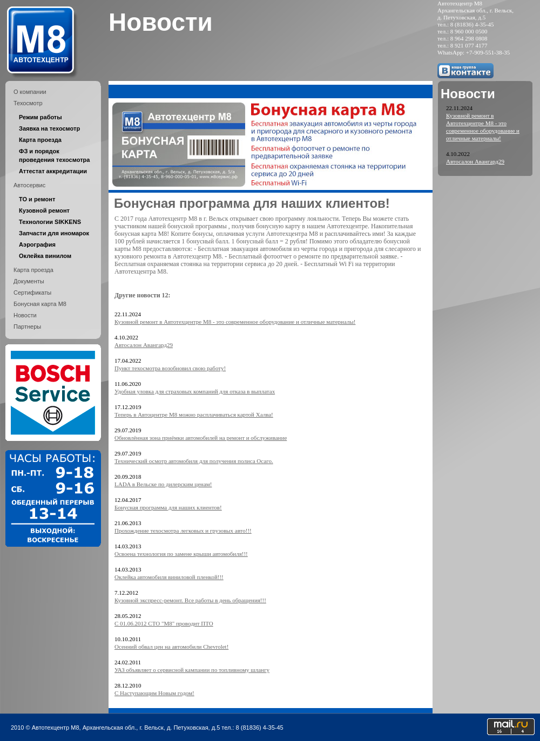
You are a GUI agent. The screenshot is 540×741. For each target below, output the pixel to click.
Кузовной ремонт (44, 210)
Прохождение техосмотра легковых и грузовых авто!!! (183, 530)
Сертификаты (32, 292)
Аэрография (37, 244)
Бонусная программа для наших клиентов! (168, 507)
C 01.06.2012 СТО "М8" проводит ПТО (163, 623)
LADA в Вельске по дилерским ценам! (163, 484)
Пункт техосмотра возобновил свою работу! (170, 368)
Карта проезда (40, 140)
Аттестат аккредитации (53, 171)
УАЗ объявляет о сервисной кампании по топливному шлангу (191, 670)
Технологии (50, 222)
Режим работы (40, 117)
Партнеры (27, 326)
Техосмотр (28, 103)
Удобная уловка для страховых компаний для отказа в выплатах (194, 391)
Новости (25, 315)
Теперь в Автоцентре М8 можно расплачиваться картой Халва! (193, 414)
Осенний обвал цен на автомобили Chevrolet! (171, 646)
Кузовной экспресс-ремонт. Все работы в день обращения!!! (190, 600)
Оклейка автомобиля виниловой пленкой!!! (169, 577)
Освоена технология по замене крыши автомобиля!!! (181, 553)
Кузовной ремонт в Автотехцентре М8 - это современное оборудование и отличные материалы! (234, 321)
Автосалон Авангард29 (143, 345)
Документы (29, 281)
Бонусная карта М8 (40, 304)
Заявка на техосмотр (49, 128)
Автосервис (29, 185)
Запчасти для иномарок (54, 233)
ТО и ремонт (37, 199)
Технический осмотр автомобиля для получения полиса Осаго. (193, 461)
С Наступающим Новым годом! (154, 693)
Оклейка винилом (45, 256)
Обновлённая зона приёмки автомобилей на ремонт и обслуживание (200, 437)
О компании (30, 92)
